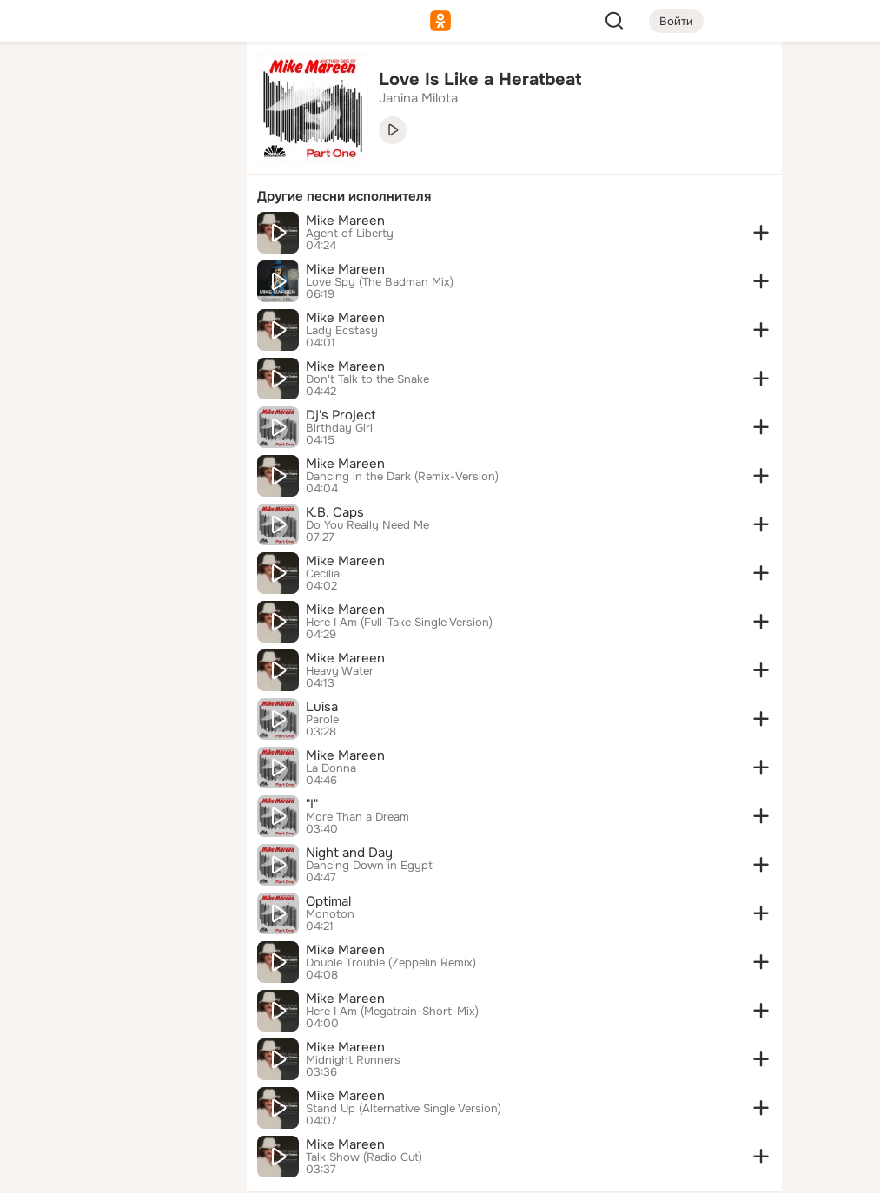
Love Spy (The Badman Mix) (379, 282)
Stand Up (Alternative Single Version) (403, 1109)
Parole (322, 720)
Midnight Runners (353, 1060)
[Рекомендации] (118, 312)
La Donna (331, 768)
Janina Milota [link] (418, 98)
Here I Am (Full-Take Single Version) (399, 622)
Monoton (330, 914)
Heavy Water (340, 671)
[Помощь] (41, 312)
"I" (312, 804)
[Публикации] (41, 160)
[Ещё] (118, 1059)
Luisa (322, 707)
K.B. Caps (335, 512)
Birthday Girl (339, 428)
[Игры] (194, 236)
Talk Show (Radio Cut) (364, 1157)
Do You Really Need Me (367, 525)
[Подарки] (41, 236)
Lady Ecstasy (342, 331)
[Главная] (41, 83)
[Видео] (194, 160)
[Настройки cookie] (118, 1170)
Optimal (328, 901)
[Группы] (194, 83)
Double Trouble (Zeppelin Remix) (391, 963)
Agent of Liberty (350, 233)
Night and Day (349, 853)
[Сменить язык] (118, 1096)
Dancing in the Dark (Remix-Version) (402, 477)
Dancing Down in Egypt (369, 866)
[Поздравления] (118, 236)
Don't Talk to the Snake (367, 379)
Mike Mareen (345, 220)
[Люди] (118, 160)
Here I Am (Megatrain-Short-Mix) (392, 1011)
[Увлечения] (118, 83)
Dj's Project (341, 415)
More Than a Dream (357, 817)
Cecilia (323, 574)
